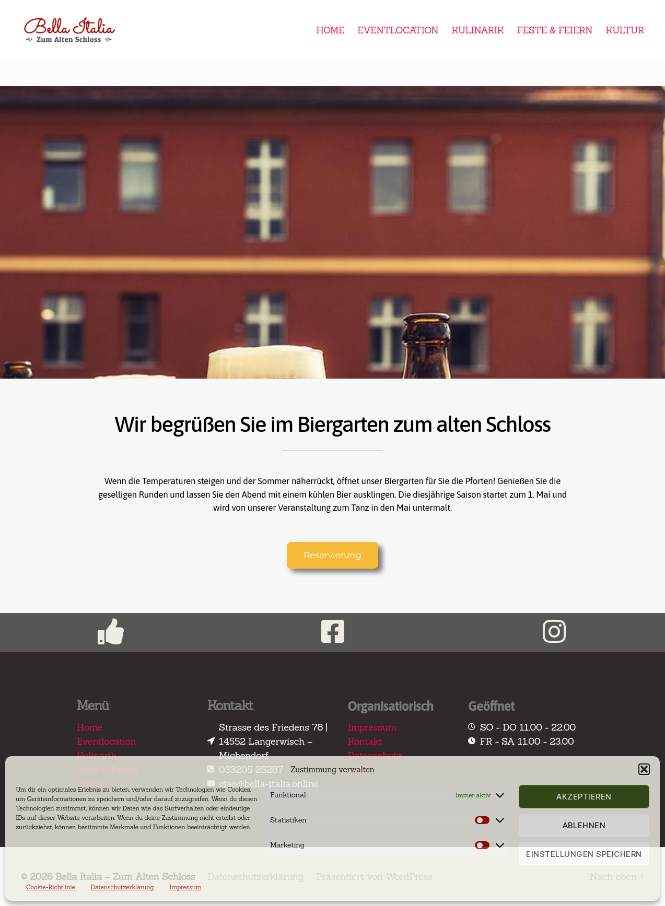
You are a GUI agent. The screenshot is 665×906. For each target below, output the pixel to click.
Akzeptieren (584, 797)
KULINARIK (477, 30)
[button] (644, 769)
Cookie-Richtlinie (50, 887)
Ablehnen (584, 825)
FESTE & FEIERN (554, 30)
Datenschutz (375, 755)
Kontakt (365, 741)
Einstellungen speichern (584, 854)
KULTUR (624, 30)
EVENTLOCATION (397, 30)
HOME (330, 30)
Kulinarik (97, 755)
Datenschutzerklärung (122, 887)
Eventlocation (106, 741)
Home (89, 727)
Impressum (185, 887)
